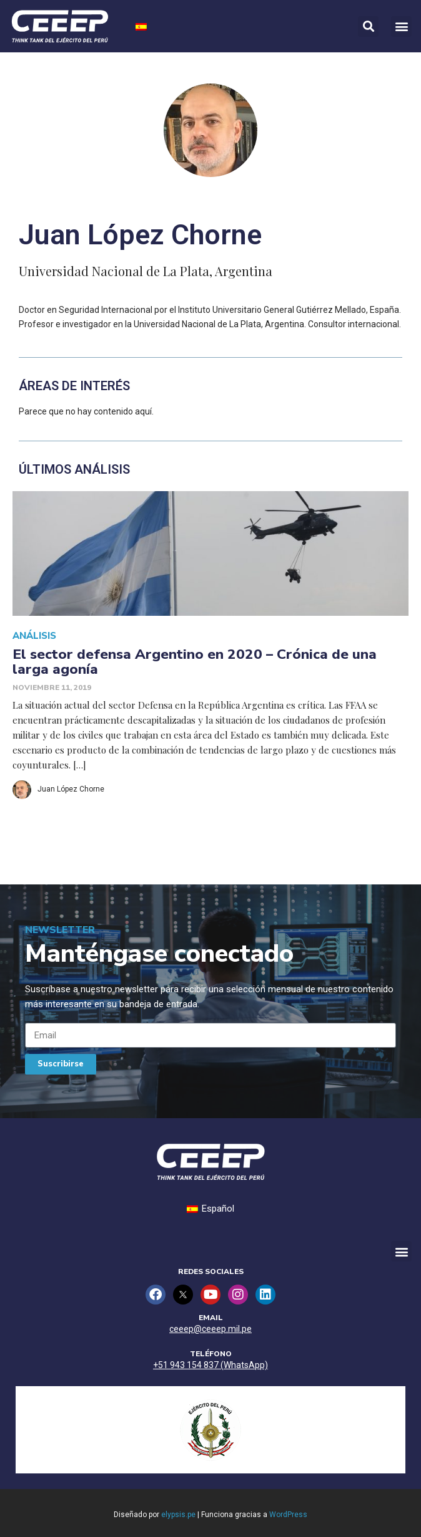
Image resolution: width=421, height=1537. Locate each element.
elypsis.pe (178, 1514)
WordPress (288, 1514)
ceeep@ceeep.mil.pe (210, 1329)
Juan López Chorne (70, 789)
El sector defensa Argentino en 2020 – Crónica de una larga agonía (194, 661)
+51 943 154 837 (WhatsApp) (210, 1365)
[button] (401, 26)
